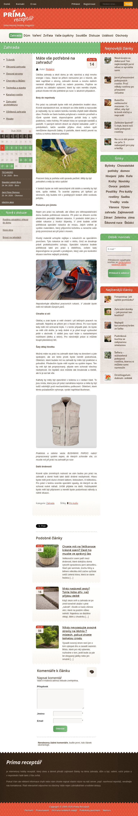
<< (2, 131)
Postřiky (111, 191)
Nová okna (8, 230)
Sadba (125, 196)
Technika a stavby (16, 87)
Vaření (36, 35)
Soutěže (81, 35)
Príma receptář (19, 16)
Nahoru (107, 810)
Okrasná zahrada (16, 66)
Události (107, 35)
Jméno (41, 713)
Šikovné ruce (113, 222)
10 (21, 147)
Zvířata (48, 35)
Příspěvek (42, 686)
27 (2, 166)
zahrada (110, 212)
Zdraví (108, 217)
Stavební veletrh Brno (11, 182)
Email (40, 721)
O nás (33, 4)
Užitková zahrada (16, 111)
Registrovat (89, 4)
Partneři (29, 810)
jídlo (121, 176)
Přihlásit (76, 4)
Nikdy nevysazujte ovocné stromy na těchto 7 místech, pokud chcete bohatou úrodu (79, 633)
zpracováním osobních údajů (121, 263)
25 (25, 160)
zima (131, 217)
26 (30, 160)
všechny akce (8, 202)
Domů (7, 4)
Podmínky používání (90, 810)
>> (30, 131)
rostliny (114, 196)
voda (125, 202)
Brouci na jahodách (12, 237)
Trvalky (115, 202)
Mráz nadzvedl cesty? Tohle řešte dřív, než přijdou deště (76, 592)
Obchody (121, 35)
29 (12, 166)
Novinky (124, 181)
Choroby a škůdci (15, 80)
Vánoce (114, 207)
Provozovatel (42, 810)
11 (25, 147)
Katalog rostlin (14, 94)
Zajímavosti (126, 212)
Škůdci (129, 222)
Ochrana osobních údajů (64, 810)
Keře (129, 176)
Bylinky (110, 165)
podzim (124, 186)
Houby (9, 118)
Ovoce (113, 186)
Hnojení (111, 176)
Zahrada (15, 35)
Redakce (50, 69)
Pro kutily (73, 503)
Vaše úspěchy (64, 35)
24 (21, 160)
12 (30, 147)
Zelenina (120, 217)
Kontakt (20, 4)
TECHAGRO (7, 172)
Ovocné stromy (14, 73)
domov (125, 170)
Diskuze (94, 35)
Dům (27, 35)
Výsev (125, 207)
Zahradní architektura (11, 103)
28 (7, 166)
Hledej (128, 4)
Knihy (112, 181)
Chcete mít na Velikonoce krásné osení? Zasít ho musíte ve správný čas (79, 550)
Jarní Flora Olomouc (11, 192)
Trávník (10, 59)
